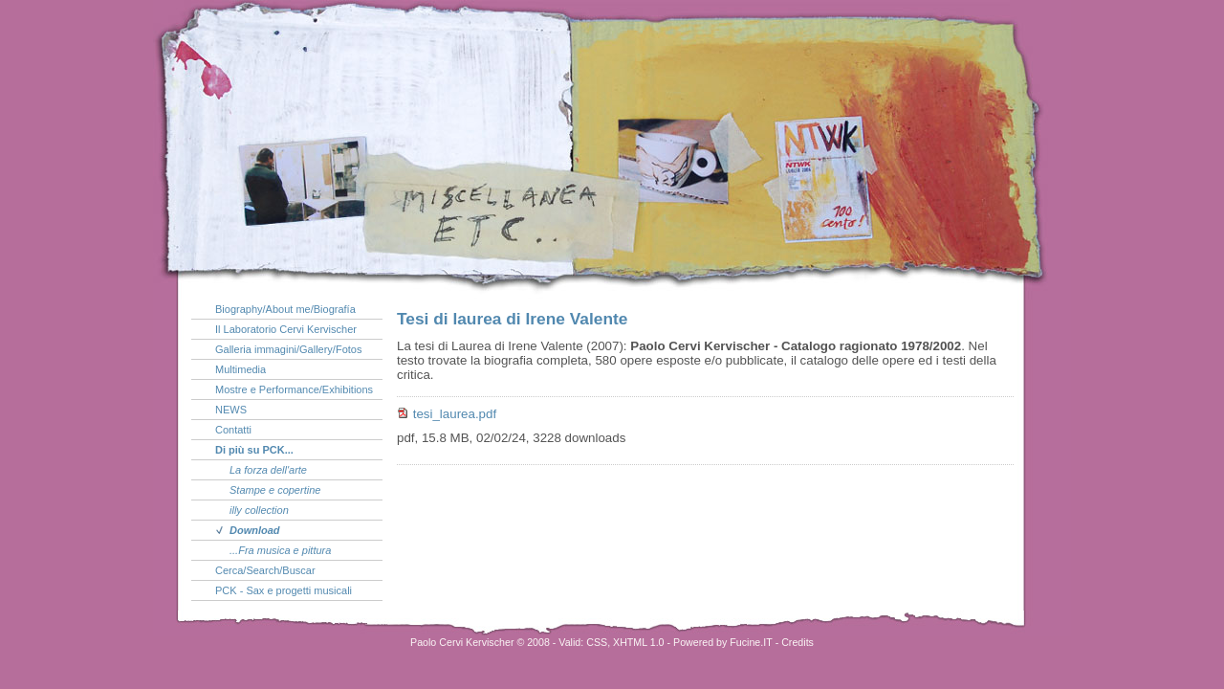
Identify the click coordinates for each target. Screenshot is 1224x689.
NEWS (231, 409)
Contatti (233, 429)
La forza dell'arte (268, 470)
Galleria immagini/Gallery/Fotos (288, 349)
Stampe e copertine (275, 490)
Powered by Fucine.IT (723, 642)
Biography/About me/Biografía (285, 309)
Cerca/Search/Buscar (265, 570)
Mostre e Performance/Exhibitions (294, 389)
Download (255, 530)
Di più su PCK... (254, 450)
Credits (797, 642)
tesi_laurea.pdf (454, 414)
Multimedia (240, 369)
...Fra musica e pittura (280, 550)
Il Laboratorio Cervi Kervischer (286, 329)
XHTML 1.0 (639, 642)
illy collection (259, 510)
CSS (596, 642)
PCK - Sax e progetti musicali (283, 590)
